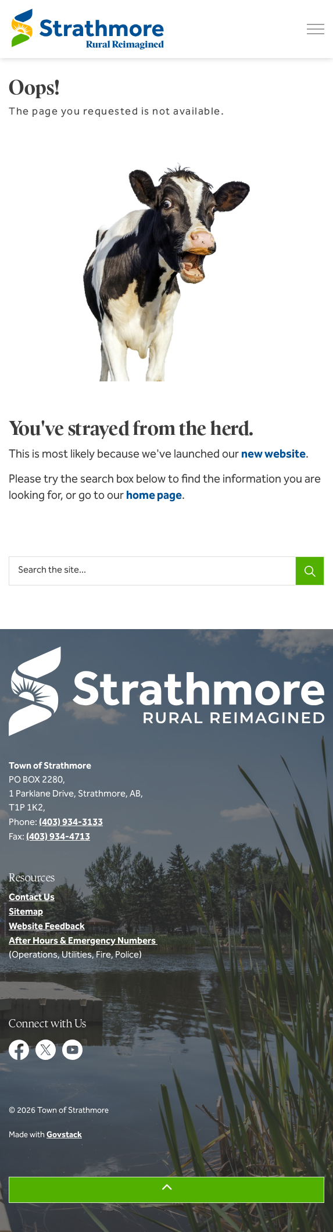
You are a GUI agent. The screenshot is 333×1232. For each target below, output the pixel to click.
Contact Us (32, 898)
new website (273, 454)
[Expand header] (315, 29)
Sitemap (26, 912)
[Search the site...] (166, 570)
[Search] (309, 570)
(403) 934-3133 (71, 823)
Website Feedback (47, 927)
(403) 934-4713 (58, 837)
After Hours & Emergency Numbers (83, 941)
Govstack (64, 1135)
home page (154, 496)
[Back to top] (166, 1190)
